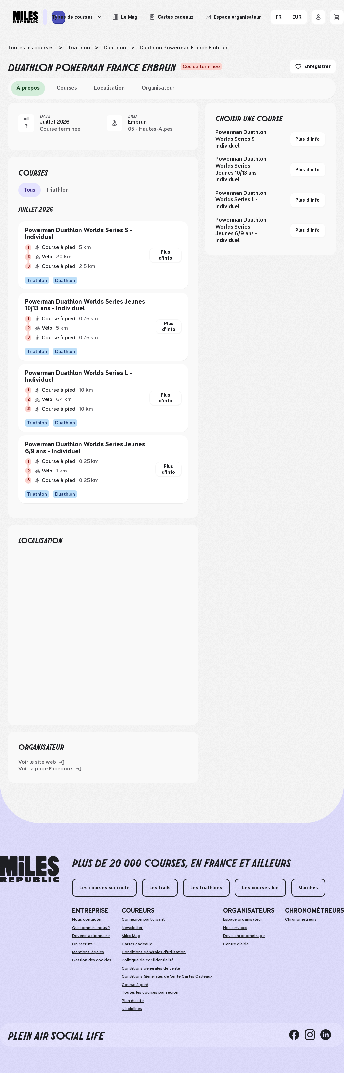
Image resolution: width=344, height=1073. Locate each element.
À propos (28, 88)
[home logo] (29, 869)
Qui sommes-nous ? (91, 927)
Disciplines (132, 1009)
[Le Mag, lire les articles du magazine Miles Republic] (125, 17)
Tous (29, 190)
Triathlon (79, 48)
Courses (67, 88)
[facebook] (297, 1034)
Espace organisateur (242, 919)
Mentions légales (88, 952)
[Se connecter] (318, 17)
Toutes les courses (31, 48)
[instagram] (312, 1034)
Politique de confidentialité (147, 960)
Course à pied (135, 984)
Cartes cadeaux (137, 944)
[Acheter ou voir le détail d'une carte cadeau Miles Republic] (171, 17)
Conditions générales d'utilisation (154, 952)
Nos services (235, 927)
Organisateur (158, 88)
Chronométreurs (301, 919)
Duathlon (115, 48)
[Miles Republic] (25, 17)
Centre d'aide (236, 944)
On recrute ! (83, 944)
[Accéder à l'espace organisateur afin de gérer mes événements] (233, 17)
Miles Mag (131, 936)
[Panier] (337, 17)
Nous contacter (87, 919)
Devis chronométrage (244, 936)
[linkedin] (328, 1034)
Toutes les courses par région (150, 992)
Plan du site (133, 1000)
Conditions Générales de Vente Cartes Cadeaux (167, 976)
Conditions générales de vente (151, 968)
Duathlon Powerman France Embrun (183, 48)
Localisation (109, 88)
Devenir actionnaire (91, 936)
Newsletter (132, 927)
